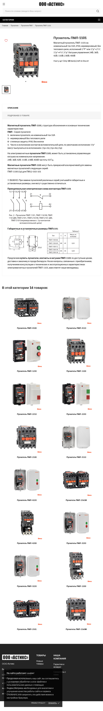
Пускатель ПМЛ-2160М (76, 629)
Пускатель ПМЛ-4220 (26, 500)
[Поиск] (51, 11)
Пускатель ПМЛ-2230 (76, 414)
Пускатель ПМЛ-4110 (76, 328)
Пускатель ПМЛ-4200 (26, 543)
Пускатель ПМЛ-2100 (26, 457)
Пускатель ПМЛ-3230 (76, 543)
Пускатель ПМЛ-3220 (26, 586)
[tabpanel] (25, 60)
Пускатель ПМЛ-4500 (26, 328)
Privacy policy (38, 703)
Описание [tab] (13, 108)
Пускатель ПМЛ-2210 (26, 414)
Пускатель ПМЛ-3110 (76, 457)
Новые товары (40, 662)
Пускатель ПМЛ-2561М (76, 500)
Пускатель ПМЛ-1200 (76, 586)
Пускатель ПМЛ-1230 (26, 371)
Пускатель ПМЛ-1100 (76, 371)
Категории (51, 20)
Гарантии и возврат (59, 665)
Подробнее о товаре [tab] (19, 115)
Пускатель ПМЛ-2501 (26, 629)
